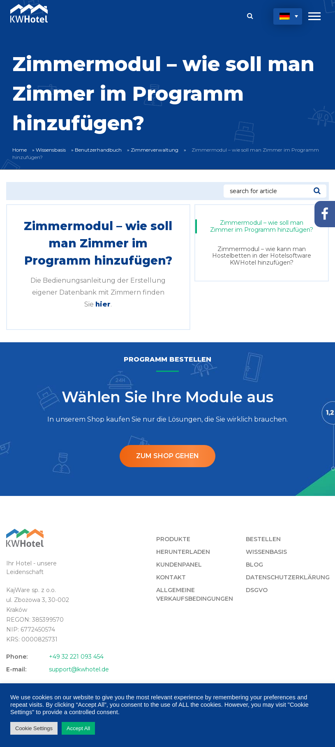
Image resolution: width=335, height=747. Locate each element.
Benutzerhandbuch (98, 150)
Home (19, 150)
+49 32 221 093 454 (76, 656)
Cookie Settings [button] (34, 728)
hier (103, 304)
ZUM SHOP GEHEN (167, 456)
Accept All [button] (78, 728)
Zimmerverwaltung (154, 150)
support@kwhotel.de (79, 669)
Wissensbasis (51, 150)
